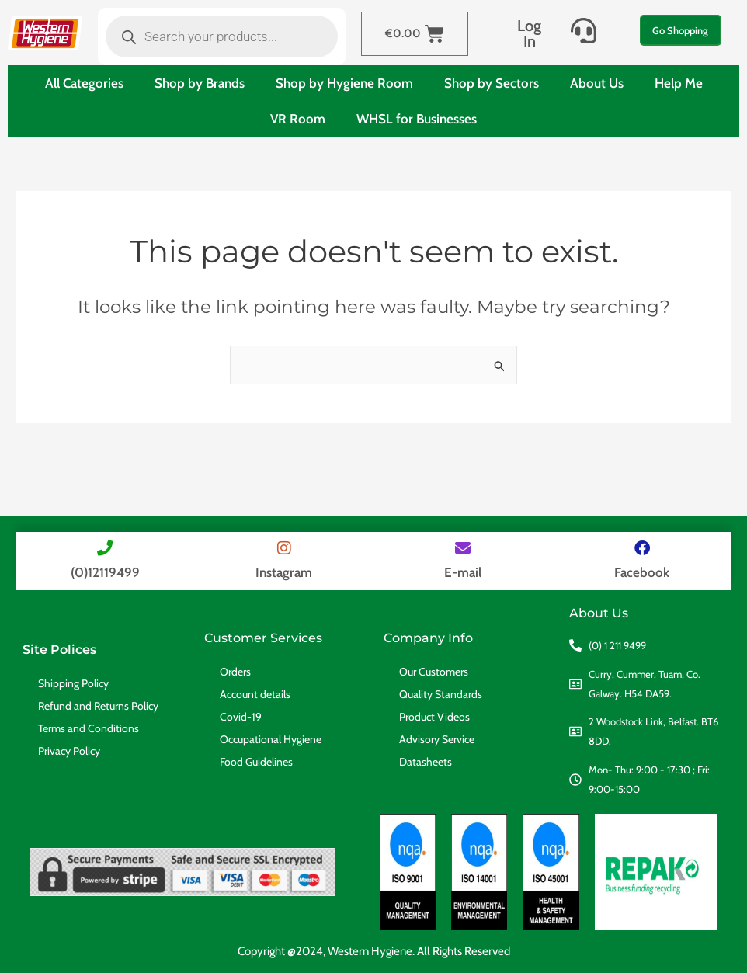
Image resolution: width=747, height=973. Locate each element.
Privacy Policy (69, 751)
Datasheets (425, 762)
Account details (255, 694)
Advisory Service (436, 739)
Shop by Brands (200, 83)
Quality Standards (440, 694)
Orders (235, 672)
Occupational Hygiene (270, 739)
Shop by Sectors (491, 83)
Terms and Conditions (88, 728)
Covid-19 (241, 717)
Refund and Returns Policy (98, 706)
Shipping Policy (73, 683)
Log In (529, 33)
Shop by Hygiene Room (344, 83)
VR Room (297, 119)
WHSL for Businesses (416, 119)
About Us (597, 83)
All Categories (84, 83)
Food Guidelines (256, 762)
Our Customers (433, 672)
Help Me (679, 83)
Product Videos (434, 717)
